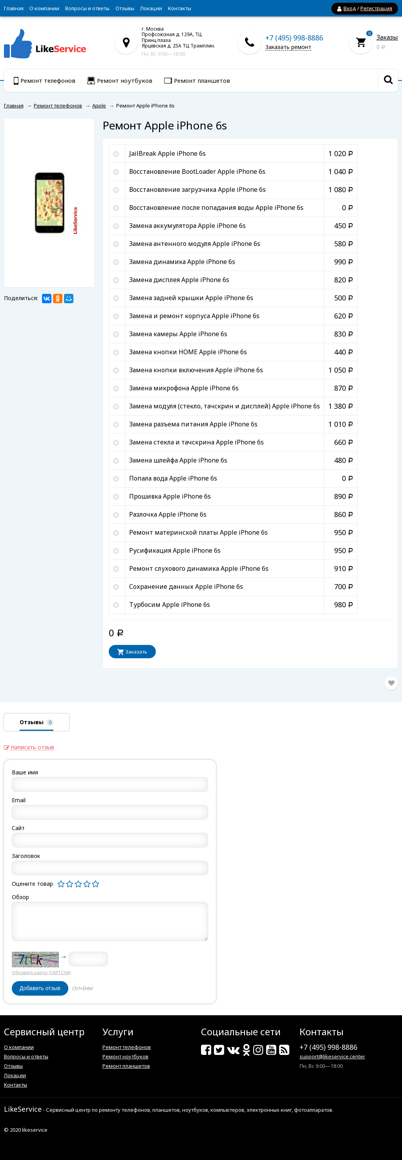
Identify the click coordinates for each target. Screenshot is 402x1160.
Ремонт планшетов (126, 1065)
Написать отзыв (32, 747)
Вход (350, 8)
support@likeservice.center (332, 1056)
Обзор (20, 897)
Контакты (179, 8)
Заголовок (26, 856)
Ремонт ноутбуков (125, 1056)
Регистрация (376, 8)
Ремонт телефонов (126, 1047)
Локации (151, 8)
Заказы (387, 37)
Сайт (18, 828)
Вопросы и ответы (87, 8)
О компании (44, 8)
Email (19, 800)
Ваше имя (25, 772)
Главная (14, 8)
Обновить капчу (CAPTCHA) (41, 972)
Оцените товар (32, 883)
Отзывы (124, 8)
